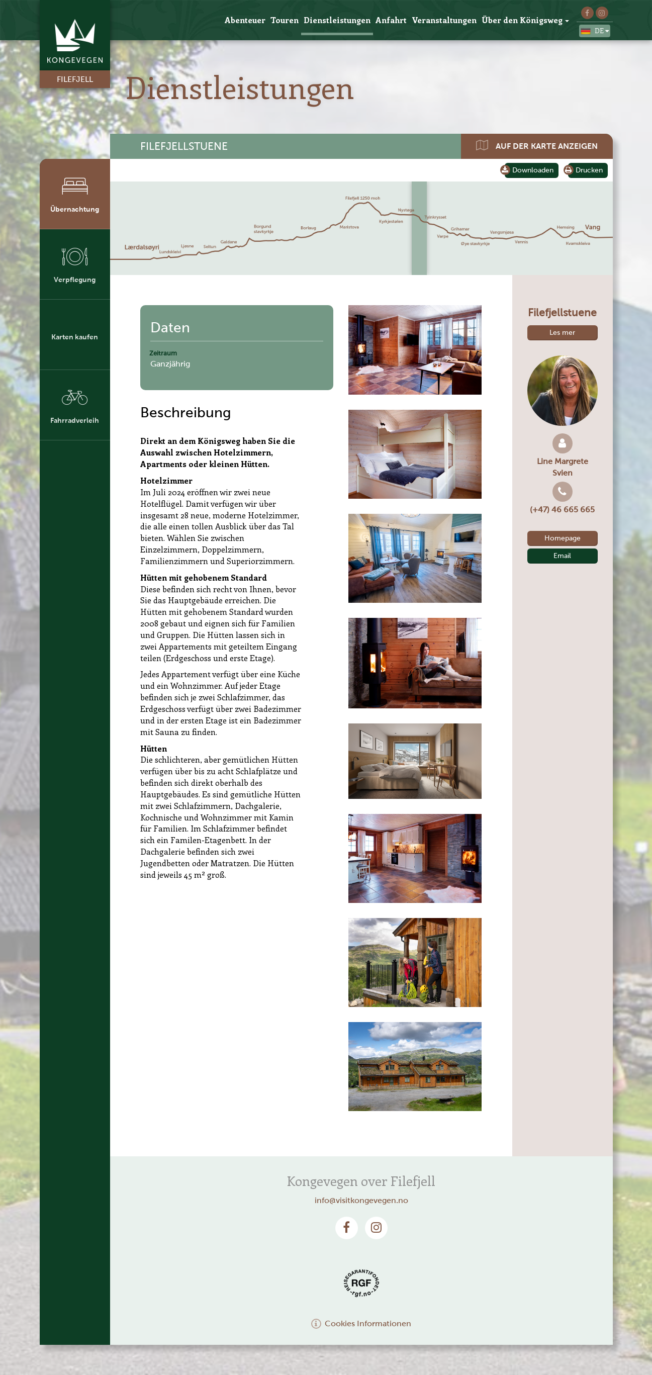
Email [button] (562, 556)
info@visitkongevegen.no (361, 1200)
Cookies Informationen (361, 1323)
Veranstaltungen (444, 20)
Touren (284, 20)
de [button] (595, 31)
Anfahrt (391, 20)
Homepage (562, 538)
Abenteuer (245, 20)
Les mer (562, 332)
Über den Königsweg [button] (525, 20)
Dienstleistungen (337, 20)
